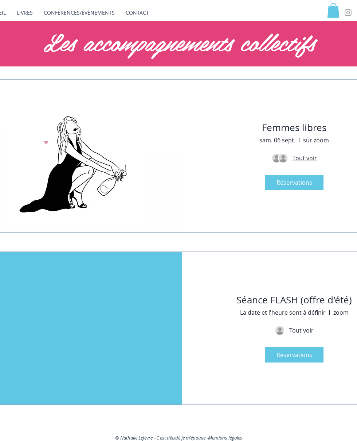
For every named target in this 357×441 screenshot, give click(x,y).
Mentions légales (225, 437)
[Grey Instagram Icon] (348, 12)
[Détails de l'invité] (305, 158)
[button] (333, 10)
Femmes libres (294, 127)
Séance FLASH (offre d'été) (294, 300)
